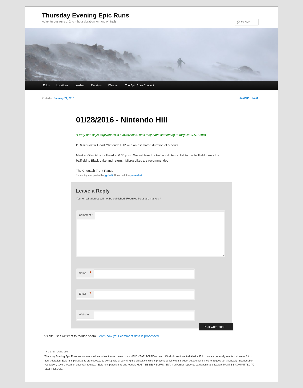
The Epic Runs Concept (139, 85)
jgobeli (109, 175)
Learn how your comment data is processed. (128, 336)
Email (85, 294)
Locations (62, 85)
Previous (242, 98)
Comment (86, 215)
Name (85, 273)
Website (84, 314)
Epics (46, 85)
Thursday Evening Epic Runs (85, 15)
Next (256, 98)
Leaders (80, 85)
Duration (96, 85)
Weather (113, 85)
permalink (136, 175)
